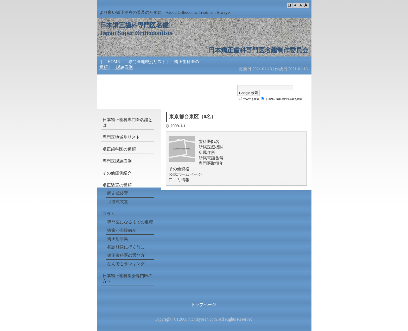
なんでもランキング (126, 263)
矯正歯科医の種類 (119, 149)
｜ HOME (109, 61)
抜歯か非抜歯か (121, 230)
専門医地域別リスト (121, 137)
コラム (109, 213)
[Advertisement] (160, 85)
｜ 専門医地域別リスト (143, 61)
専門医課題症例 (117, 161)
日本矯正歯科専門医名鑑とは (127, 122)
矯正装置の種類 (117, 185)
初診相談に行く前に (126, 247)
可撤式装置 (117, 201)
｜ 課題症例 (120, 67)
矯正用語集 (117, 238)
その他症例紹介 (117, 173)
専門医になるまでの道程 (130, 222)
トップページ (203, 304)
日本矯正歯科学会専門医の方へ (127, 278)
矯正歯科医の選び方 (126, 255)
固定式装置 (117, 193)
